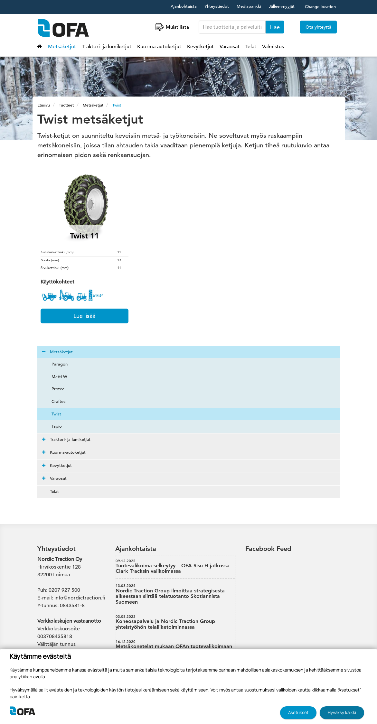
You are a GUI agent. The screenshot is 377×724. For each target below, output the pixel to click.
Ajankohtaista (184, 6)
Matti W (55, 376)
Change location (320, 6)
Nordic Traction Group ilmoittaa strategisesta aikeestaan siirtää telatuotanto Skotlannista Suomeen (175, 594)
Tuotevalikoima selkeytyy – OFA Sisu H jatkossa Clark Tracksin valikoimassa (175, 566)
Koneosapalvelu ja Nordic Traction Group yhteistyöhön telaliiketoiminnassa (175, 622)
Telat (250, 46)
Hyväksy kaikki (342, 712)
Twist (116, 104)
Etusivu (43, 104)
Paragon (56, 364)
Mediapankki (249, 6)
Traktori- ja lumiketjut (106, 46)
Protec (54, 389)
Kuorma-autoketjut (159, 46)
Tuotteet (66, 104)
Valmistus (273, 46)
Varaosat (230, 46)
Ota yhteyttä (318, 27)
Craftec (54, 401)
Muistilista (171, 27)
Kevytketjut (200, 46)
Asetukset (298, 712)
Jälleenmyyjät (282, 6)
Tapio (53, 426)
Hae (274, 27)
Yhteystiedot (216, 6)
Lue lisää (84, 316)
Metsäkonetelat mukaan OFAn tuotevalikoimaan (175, 644)
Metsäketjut (62, 46)
